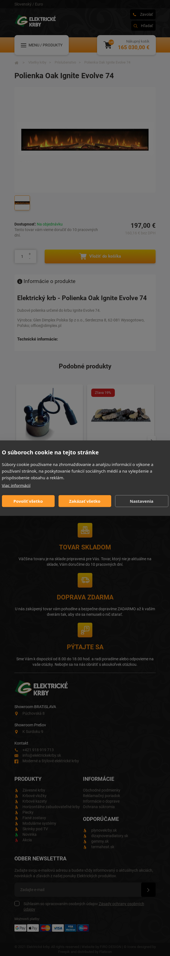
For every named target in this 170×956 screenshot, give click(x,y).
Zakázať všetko (84, 501)
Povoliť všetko (28, 501)
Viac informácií (16, 485)
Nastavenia (141, 501)
